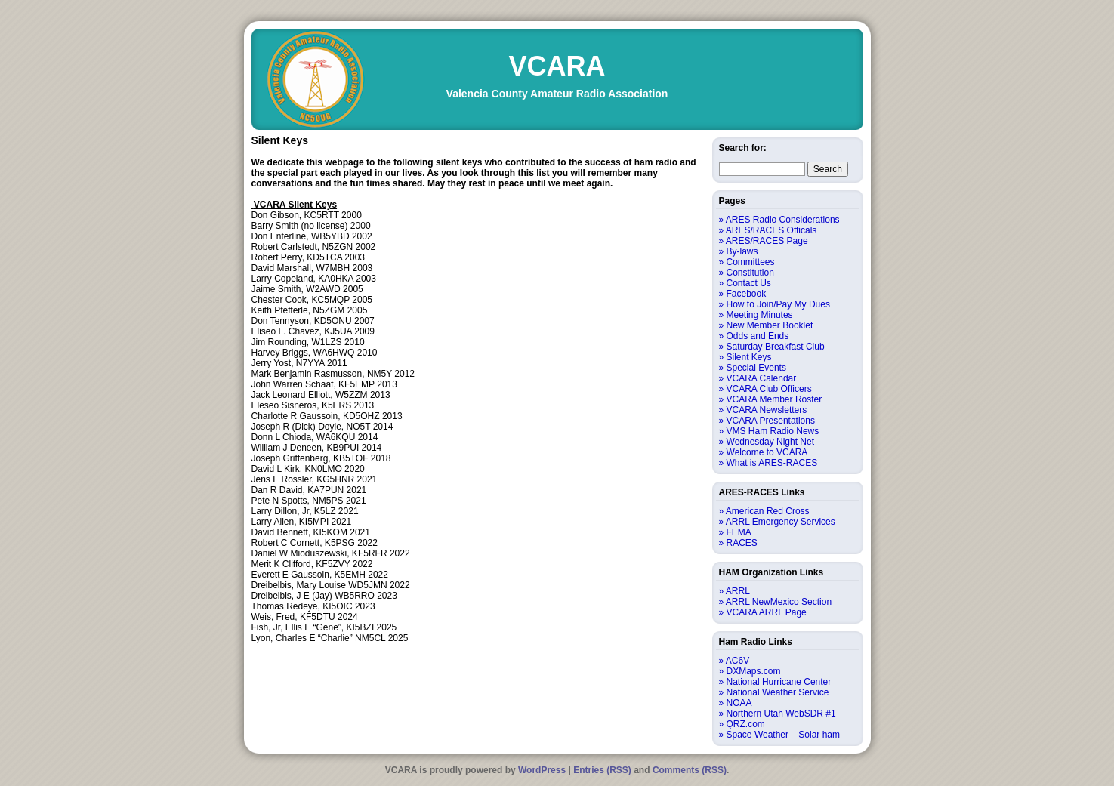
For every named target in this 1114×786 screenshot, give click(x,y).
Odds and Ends (758, 336)
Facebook (747, 293)
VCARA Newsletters (767, 410)
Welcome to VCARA (767, 452)
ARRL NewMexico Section (779, 601)
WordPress (542, 770)
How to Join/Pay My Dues (778, 304)
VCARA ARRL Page (767, 612)
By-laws (742, 251)
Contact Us (749, 283)
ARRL (738, 591)
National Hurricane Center (779, 682)
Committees (751, 262)
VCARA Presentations (771, 420)
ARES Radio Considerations (783, 219)
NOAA (739, 703)
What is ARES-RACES (772, 463)
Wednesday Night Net (771, 441)
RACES (742, 543)
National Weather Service (778, 692)
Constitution (750, 272)
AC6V (737, 660)
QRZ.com (746, 724)
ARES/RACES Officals (771, 230)
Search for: (743, 148)
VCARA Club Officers (769, 389)
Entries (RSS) (602, 770)
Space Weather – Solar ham (784, 734)
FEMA (739, 532)
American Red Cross (768, 511)
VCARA (556, 66)
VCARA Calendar (762, 378)
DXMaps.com (754, 671)
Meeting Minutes (760, 315)
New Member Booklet (770, 325)
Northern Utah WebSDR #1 (781, 713)
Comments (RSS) (690, 770)
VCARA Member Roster (774, 399)
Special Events (756, 367)
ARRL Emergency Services (780, 521)
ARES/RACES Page (767, 241)
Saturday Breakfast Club (776, 346)
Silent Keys (749, 357)
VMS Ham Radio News (773, 431)
